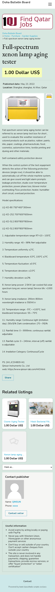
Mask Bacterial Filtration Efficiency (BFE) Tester (41, 421)
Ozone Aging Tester (14, 421)
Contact (27, 581)
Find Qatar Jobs (26, 21)
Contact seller (16, 513)
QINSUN (16, 501)
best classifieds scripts (29, 587)
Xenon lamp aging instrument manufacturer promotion (14, 454)
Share (8, 377)
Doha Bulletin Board (16, 2)
